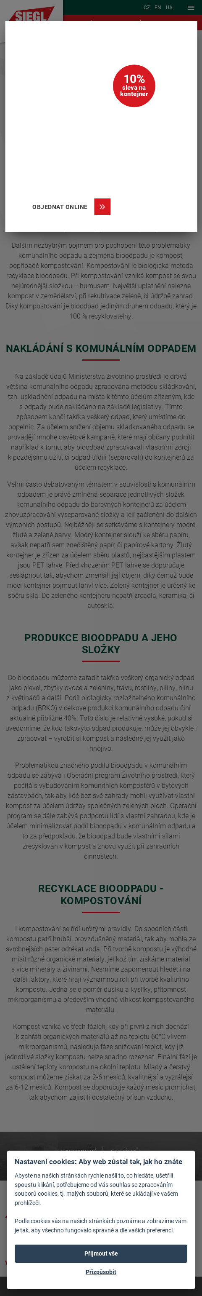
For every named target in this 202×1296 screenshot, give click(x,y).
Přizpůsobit (101, 1272)
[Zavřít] (179, 39)
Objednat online (63, 207)
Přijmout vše (101, 1253)
